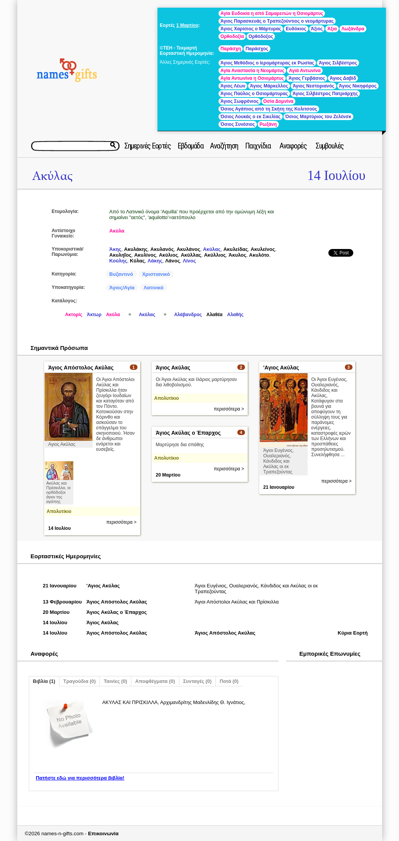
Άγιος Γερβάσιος (306, 78)
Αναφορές (293, 145)
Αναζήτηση (224, 145)
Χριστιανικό (156, 274)
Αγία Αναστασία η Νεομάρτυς (252, 70)
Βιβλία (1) (44, 681)
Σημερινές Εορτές (147, 145)
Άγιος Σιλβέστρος (338, 63)
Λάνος (172, 261)
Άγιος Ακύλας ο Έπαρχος (188, 433)
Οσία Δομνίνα (278, 101)
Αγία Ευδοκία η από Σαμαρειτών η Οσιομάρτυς (271, 13)
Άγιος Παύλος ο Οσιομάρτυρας (254, 93)
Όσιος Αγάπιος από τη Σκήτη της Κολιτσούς (268, 109)
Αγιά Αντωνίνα (305, 70)
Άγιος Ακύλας (173, 367)
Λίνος (189, 261)
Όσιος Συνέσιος (237, 124)
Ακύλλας (191, 255)
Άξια (332, 28)
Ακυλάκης (135, 249)
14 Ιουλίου (336, 175)
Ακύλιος (168, 255)
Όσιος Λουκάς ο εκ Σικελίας (250, 116)
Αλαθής (235, 314)
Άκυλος (237, 255)
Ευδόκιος (296, 28)
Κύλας (137, 261)
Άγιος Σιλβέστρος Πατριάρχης (325, 93)
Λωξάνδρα (352, 28)
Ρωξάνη (268, 124)
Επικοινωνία (103, 833)
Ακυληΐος (120, 255)
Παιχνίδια (258, 145)
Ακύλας (52, 175)
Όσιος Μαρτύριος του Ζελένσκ (318, 116)
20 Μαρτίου (168, 475)
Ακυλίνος (145, 255)
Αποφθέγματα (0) (155, 681)
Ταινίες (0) (115, 681)
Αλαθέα (215, 314)
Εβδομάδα (190, 145)
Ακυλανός (162, 249)
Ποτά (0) (229, 681)
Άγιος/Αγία (122, 287)
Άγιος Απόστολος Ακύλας (81, 367)
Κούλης (118, 261)
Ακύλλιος (215, 255)
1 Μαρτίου (187, 25)
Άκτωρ (94, 314)
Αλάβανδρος (188, 314)
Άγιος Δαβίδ (343, 78)
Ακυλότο (259, 255)
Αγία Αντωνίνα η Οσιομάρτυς (252, 78)
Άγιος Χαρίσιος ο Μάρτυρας (250, 28)
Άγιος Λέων (232, 86)
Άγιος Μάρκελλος (269, 86)
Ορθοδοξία (232, 36)
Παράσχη (230, 48)
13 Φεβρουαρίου (62, 602)
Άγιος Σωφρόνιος (239, 101)
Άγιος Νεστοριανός (313, 86)
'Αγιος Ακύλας (281, 367)
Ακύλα (116, 231)
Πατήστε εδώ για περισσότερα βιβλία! (80, 778)
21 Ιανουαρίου (279, 487)
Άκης (115, 249)
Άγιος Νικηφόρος (358, 86)
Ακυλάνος (188, 249)
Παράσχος (256, 48)
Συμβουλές (330, 145)
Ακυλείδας (236, 249)
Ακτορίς (74, 314)
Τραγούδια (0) (79, 681)
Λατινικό (154, 287)
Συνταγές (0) (197, 681)
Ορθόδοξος (260, 36)
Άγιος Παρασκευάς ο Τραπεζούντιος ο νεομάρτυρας (277, 21)
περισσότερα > (121, 522)
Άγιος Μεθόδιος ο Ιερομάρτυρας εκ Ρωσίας (267, 63)
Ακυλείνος (263, 249)
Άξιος (317, 28)
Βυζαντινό (121, 274)
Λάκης (154, 261)
